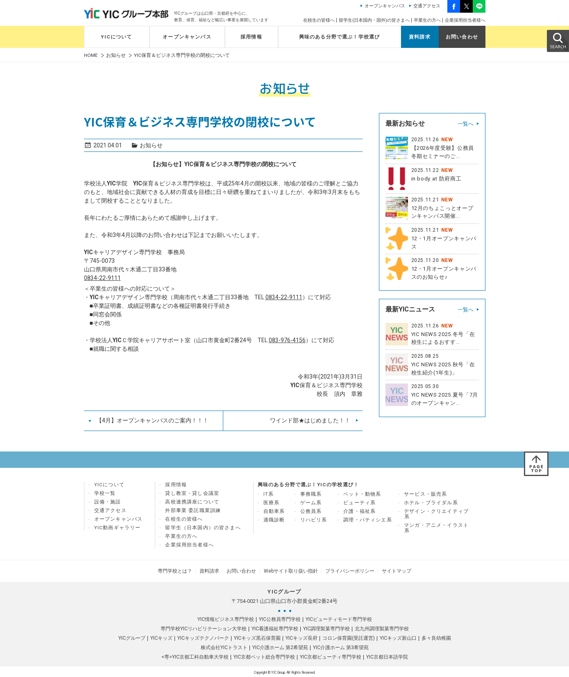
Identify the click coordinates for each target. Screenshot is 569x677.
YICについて (116, 37)
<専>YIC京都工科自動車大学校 (195, 655)
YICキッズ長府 (301, 636)
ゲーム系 (311, 502)
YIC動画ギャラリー (117, 527)
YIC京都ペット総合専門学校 (264, 655)
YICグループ (131, 636)
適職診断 (274, 520)
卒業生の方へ (427, 20)
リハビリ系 (313, 520)
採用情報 (251, 37)
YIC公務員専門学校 (280, 618)
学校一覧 (105, 493)
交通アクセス (426, 6)
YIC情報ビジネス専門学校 (225, 618)
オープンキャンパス (385, 6)
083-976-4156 (287, 340)
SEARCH (557, 40)
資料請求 (420, 37)
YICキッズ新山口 (398, 636)
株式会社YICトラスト (224, 646)
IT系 (268, 494)
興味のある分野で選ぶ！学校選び (339, 37)
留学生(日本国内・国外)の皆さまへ (374, 20)
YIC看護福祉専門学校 (275, 627)
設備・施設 (107, 502)
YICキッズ (161, 636)
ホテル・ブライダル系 (431, 502)
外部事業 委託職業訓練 (193, 510)
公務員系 (311, 511)
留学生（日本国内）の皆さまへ (202, 527)
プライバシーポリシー (346, 570)
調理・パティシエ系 (367, 520)
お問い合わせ (462, 37)
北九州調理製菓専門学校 (382, 627)
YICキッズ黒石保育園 (257, 636)
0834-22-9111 (102, 278)
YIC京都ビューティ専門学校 (330, 655)
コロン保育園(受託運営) (348, 636)
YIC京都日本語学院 (387, 655)
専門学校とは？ (181, 570)
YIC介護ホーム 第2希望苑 (280, 646)
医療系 (271, 502)
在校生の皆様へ (319, 20)
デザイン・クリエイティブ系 (436, 513)
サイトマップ (390, 570)
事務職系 (311, 494)
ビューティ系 (359, 502)
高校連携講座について (192, 502)
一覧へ (466, 124)
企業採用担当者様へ (465, 20)
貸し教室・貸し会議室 (192, 493)
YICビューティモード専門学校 (339, 618)
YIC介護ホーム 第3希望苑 (341, 646)
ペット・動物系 (362, 494)
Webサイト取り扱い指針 (290, 570)
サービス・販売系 (425, 494)
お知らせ (116, 55)
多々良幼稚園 (436, 636)
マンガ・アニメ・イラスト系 (436, 527)
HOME (91, 55)
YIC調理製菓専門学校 (326, 627)
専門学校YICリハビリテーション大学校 (204, 627)
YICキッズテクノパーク (203, 636)
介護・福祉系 (359, 511)
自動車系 (274, 511)
